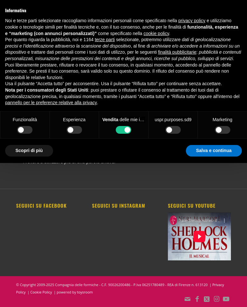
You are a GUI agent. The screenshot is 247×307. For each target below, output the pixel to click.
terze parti (105, 39)
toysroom (85, 292)
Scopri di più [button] (29, 150)
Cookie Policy (41, 292)
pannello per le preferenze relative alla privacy (51, 102)
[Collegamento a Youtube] (226, 299)
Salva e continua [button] (214, 150)
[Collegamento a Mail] (187, 299)
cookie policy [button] (156, 33)
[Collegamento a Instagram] (216, 299)
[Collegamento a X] (207, 299)
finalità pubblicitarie (177, 52)
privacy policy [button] (192, 20)
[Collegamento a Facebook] (197, 299)
